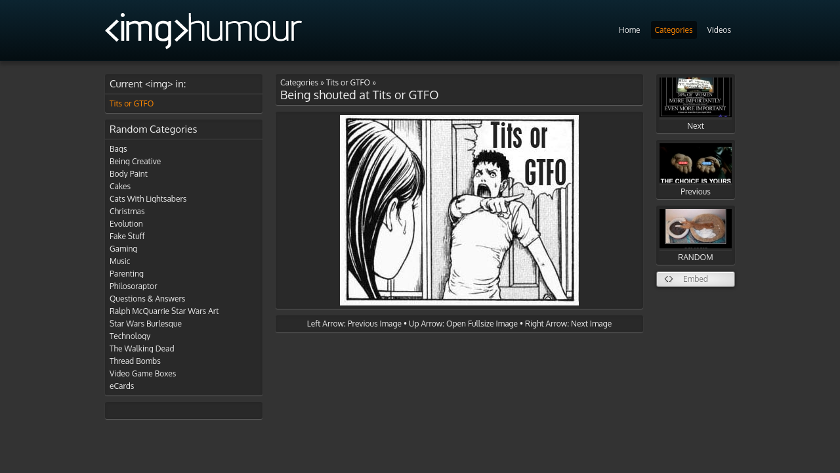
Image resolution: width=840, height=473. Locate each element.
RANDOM (696, 235)
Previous (696, 169)
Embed (695, 279)
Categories (674, 30)
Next (696, 104)
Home (629, 30)
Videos (719, 30)
